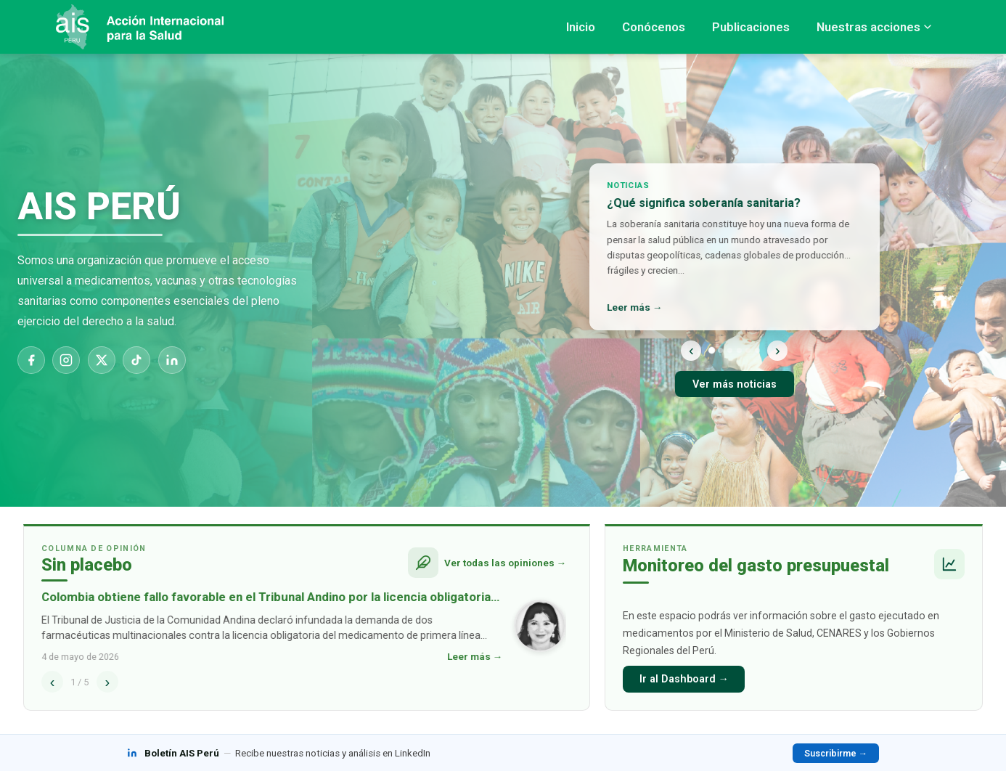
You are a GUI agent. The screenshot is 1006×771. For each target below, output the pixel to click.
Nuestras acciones (874, 27)
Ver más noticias (734, 384)
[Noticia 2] (720, 350)
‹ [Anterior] (691, 349)
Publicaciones (751, 27)
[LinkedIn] (172, 360)
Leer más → (636, 307)
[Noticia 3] (729, 350)
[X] (101, 360)
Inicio (580, 27)
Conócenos (653, 27)
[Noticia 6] (757, 350)
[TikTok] (136, 360)
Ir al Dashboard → (684, 679)
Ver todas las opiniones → (505, 562)
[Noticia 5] (748, 350)
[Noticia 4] (739, 350)
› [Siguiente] (777, 349)
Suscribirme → (835, 753)
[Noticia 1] (711, 350)
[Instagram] (66, 360)
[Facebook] (31, 360)
